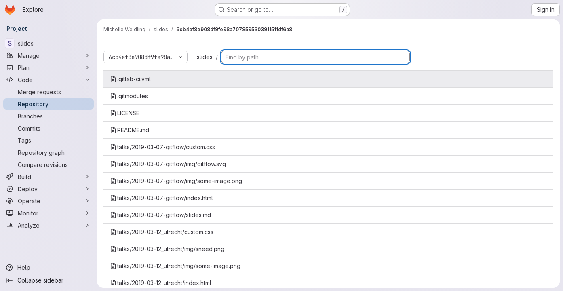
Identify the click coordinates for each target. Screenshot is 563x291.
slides (205, 56)
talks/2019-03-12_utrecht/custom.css (161, 231)
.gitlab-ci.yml (130, 79)
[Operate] (48, 201)
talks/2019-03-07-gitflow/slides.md (160, 214)
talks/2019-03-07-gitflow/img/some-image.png (176, 180)
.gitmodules (129, 96)
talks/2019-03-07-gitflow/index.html (161, 197)
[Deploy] (48, 188)
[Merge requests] (48, 91)
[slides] (48, 43)
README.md (129, 130)
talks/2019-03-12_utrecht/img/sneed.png (167, 248)
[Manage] (48, 55)
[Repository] (48, 104)
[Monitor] (48, 213)
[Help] (48, 267)
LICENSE (124, 113)
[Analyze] (48, 225)
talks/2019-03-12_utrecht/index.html (160, 282)
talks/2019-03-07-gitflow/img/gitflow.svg (168, 163)
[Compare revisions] (48, 164)
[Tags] (48, 140)
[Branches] (48, 116)
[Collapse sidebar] (48, 280)
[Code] (48, 79)
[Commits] (48, 128)
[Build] (48, 176)
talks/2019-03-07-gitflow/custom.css (162, 146)
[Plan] (48, 67)
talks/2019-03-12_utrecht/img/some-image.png (175, 265)
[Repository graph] (48, 152)
